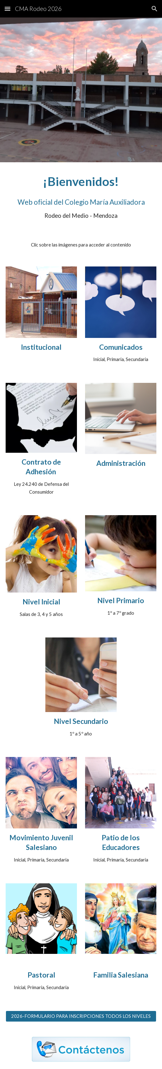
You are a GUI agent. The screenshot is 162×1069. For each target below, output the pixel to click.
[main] (81, 181)
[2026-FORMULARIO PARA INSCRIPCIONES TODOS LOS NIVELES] (81, 1016)
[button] (7, 8)
